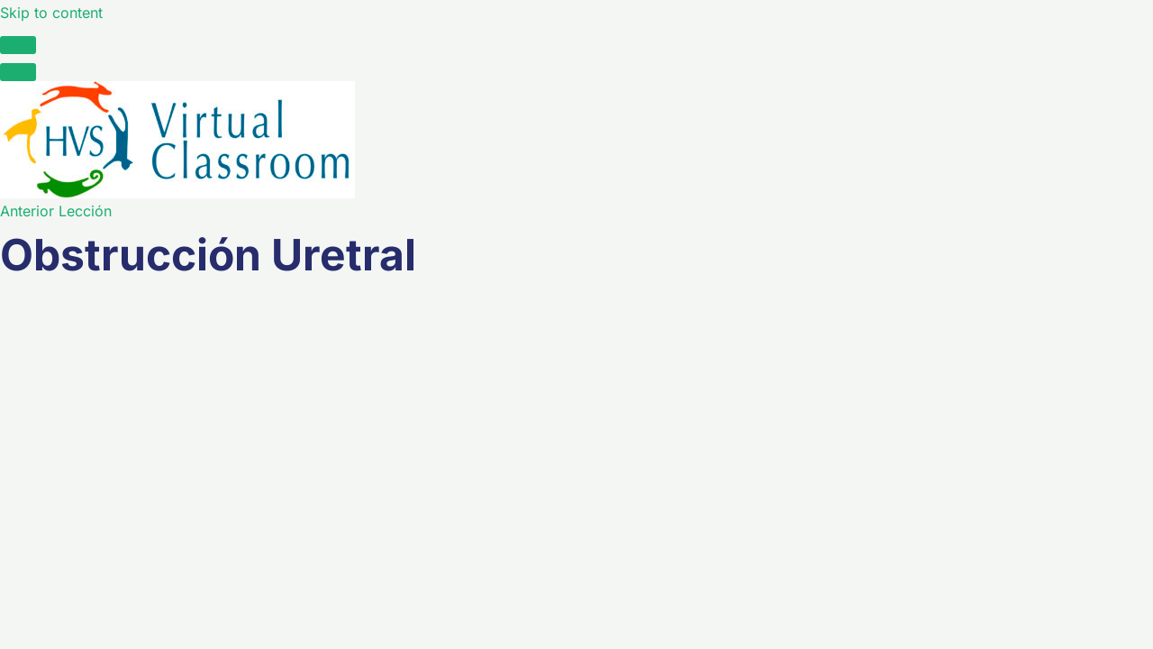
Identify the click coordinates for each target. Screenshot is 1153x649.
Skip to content (51, 13)
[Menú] (18, 72)
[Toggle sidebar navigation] (18, 45)
